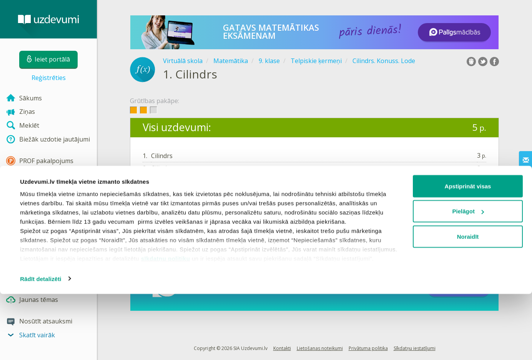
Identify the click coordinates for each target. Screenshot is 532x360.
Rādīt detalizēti (40, 345)
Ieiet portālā (166, 194)
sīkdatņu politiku (165, 324)
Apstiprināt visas (468, 252)
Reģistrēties (49, 78)
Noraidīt (468, 302)
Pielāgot (468, 277)
